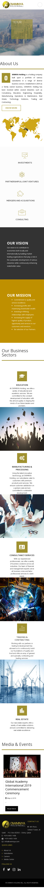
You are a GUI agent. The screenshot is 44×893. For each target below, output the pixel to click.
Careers (7, 856)
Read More (11, 808)
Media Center (9, 859)
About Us (7, 850)
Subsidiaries (8, 853)
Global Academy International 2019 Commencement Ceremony (18, 787)
